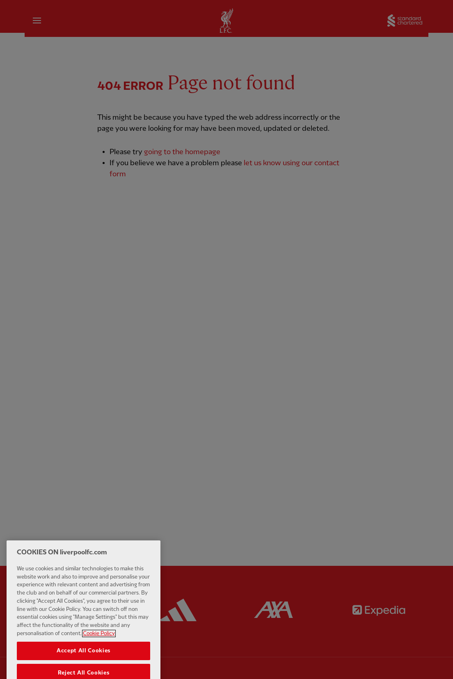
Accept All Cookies (83, 657)
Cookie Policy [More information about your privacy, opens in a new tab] (99, 640)
